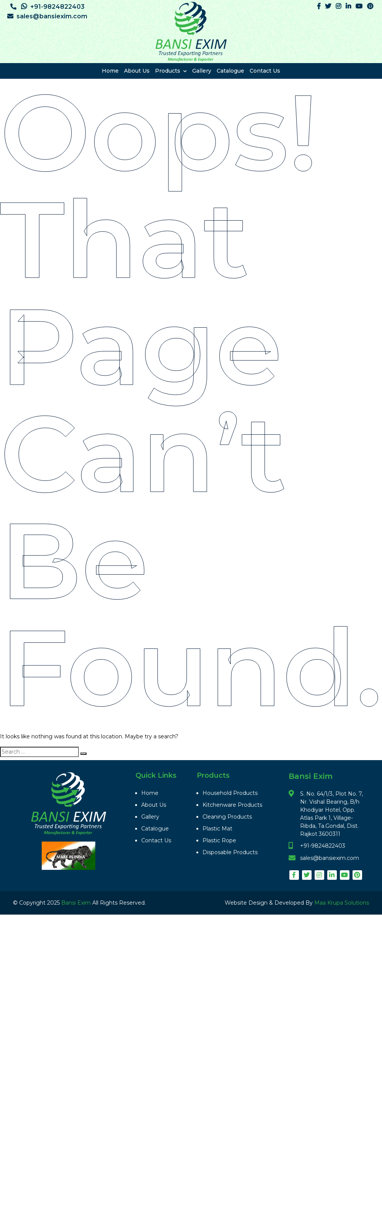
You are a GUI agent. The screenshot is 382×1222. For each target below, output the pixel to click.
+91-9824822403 (47, 6)
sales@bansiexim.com (47, 16)
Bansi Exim (76, 902)
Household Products (230, 793)
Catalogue (230, 70)
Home (110, 70)
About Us (137, 70)
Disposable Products (230, 852)
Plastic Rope (219, 840)
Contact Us (265, 70)
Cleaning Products (227, 816)
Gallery (201, 70)
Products (171, 70)
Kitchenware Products (232, 804)
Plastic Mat (217, 828)
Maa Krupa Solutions (341, 902)
